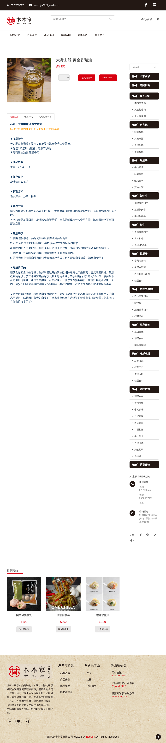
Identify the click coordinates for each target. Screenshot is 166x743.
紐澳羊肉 (138, 316)
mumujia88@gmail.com (44, 5)
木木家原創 (140, 116)
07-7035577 (15, 5)
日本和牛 (138, 238)
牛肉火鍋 (138, 152)
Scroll (158, 737)
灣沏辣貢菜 (63, 615)
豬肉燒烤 (138, 174)
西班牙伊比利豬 (142, 274)
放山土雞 (138, 331)
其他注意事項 (45, 116)
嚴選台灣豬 (140, 267)
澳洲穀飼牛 (140, 209)
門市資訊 (117, 672)
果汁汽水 (138, 436)
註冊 (89, 679)
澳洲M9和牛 (140, 245)
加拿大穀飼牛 (141, 203)
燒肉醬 (137, 456)
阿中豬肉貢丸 (24, 615)
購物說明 (66, 34)
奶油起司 (138, 449)
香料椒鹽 (138, 403)
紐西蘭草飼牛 (141, 309)
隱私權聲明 (66, 692)
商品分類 (65, 679)
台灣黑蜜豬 (140, 260)
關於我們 (15, 34)
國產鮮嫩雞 (140, 345)
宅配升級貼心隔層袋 (123, 683)
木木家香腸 (140, 103)
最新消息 (32, 34)
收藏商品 (91, 685)
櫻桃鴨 (137, 303)
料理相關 (138, 429)
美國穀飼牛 (140, 216)
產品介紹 (49, 34)
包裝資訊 (28, 116)
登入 (89, 673)
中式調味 (138, 409)
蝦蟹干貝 (138, 367)
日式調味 (138, 416)
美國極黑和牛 (141, 232)
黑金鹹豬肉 (140, 109)
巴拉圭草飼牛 (141, 296)
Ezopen (90, 736)
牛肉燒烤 (138, 167)
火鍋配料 (138, 145)
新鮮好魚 (138, 360)
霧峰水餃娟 (102, 615)
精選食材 (138, 280)
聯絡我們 (83, 34)
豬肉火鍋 (138, 132)
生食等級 (138, 374)
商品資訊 (14, 116)
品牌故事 (65, 673)
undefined (64, 77)
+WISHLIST (108, 77)
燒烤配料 (138, 180)
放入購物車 (87, 77)
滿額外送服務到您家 (123, 693)
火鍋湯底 (138, 443)
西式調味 (138, 423)
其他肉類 (138, 138)
